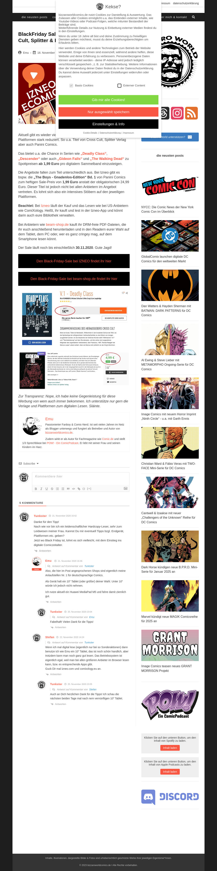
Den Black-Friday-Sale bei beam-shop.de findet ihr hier (74, 276)
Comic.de (107, 436)
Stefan (92, 687)
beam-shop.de (57, 223)
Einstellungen (119, 72)
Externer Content (131, 85)
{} (84, 486)
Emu (26, 52)
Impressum (163, 3)
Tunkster (89, 563)
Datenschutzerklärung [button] (110, 133)
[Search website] (194, 17)
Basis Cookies (81, 85)
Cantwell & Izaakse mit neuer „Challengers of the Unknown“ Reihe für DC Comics (168, 515)
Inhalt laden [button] (170, 744)
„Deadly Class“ (93, 153)
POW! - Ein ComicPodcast (62, 440)
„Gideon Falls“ (47, 158)
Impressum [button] (128, 133)
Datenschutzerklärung (186, 3)
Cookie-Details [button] (90, 133)
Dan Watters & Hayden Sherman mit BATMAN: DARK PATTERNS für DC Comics (166, 310)
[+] (89, 486)
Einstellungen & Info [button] (109, 124)
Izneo (45, 204)
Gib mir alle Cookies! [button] (108, 100)
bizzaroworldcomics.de (59, 430)
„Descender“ (118, 153)
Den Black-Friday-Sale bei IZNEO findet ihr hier (74, 259)
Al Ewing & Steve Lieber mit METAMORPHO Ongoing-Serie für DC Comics (167, 364)
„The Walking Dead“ (82, 158)
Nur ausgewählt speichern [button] (108, 112)
